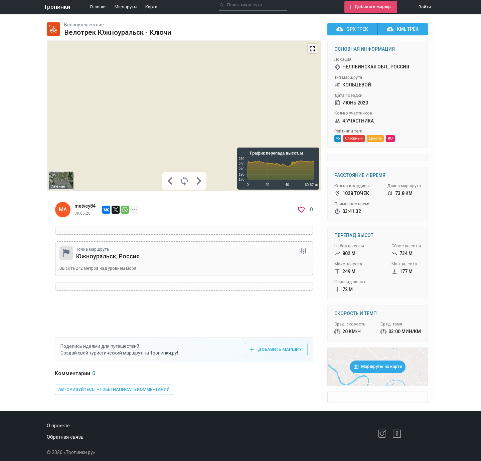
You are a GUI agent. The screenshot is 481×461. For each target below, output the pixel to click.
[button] (370, 7)
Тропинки (56, 6)
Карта (151, 6)
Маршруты (126, 6)
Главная (98, 6)
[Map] (184, 116)
